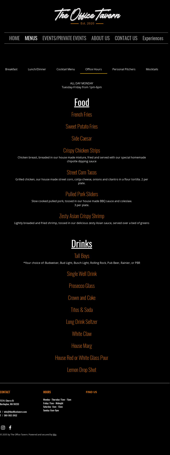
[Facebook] (10, 427)
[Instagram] (3, 427)
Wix (54, 434)
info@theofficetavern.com (15, 411)
